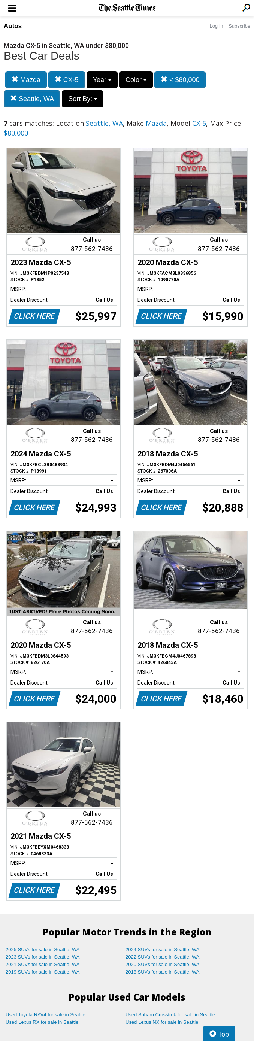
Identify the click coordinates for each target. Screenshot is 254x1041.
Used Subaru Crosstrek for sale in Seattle (170, 1014)
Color (136, 80)
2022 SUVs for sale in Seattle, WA (163, 957)
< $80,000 (180, 80)
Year (102, 80)
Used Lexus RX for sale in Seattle (42, 1022)
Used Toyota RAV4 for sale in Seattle (45, 1014)
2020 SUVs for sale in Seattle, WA (163, 964)
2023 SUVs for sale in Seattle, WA (43, 957)
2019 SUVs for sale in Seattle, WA (43, 972)
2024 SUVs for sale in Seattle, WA (163, 949)
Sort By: (82, 99)
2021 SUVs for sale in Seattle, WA (43, 964)
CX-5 (67, 80)
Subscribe (239, 26)
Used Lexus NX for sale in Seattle (162, 1022)
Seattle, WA (32, 99)
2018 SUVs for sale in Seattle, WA (163, 972)
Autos (13, 26)
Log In (216, 26)
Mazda (26, 80)
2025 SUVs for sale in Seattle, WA (43, 949)
